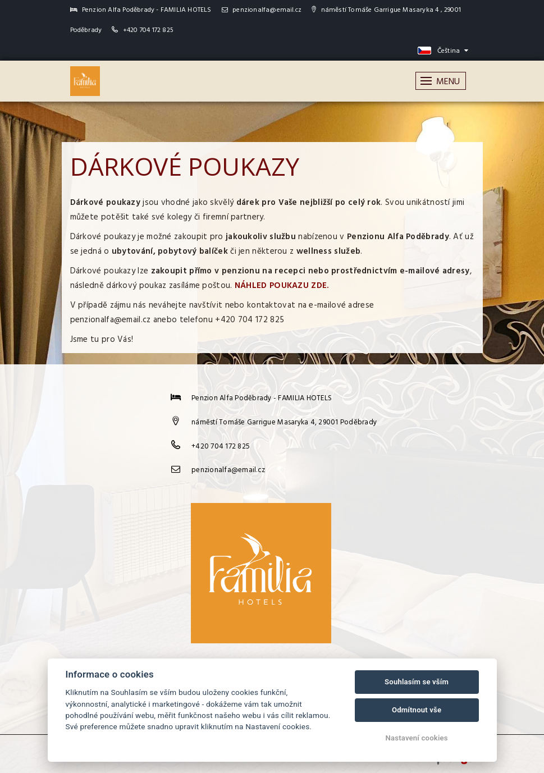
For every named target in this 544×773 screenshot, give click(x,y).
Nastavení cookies (417, 738)
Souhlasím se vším (417, 682)
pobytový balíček (193, 251)
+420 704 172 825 (148, 30)
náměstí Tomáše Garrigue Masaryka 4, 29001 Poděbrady (284, 422)
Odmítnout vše (416, 710)
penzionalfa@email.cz (261, 10)
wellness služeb (328, 251)
